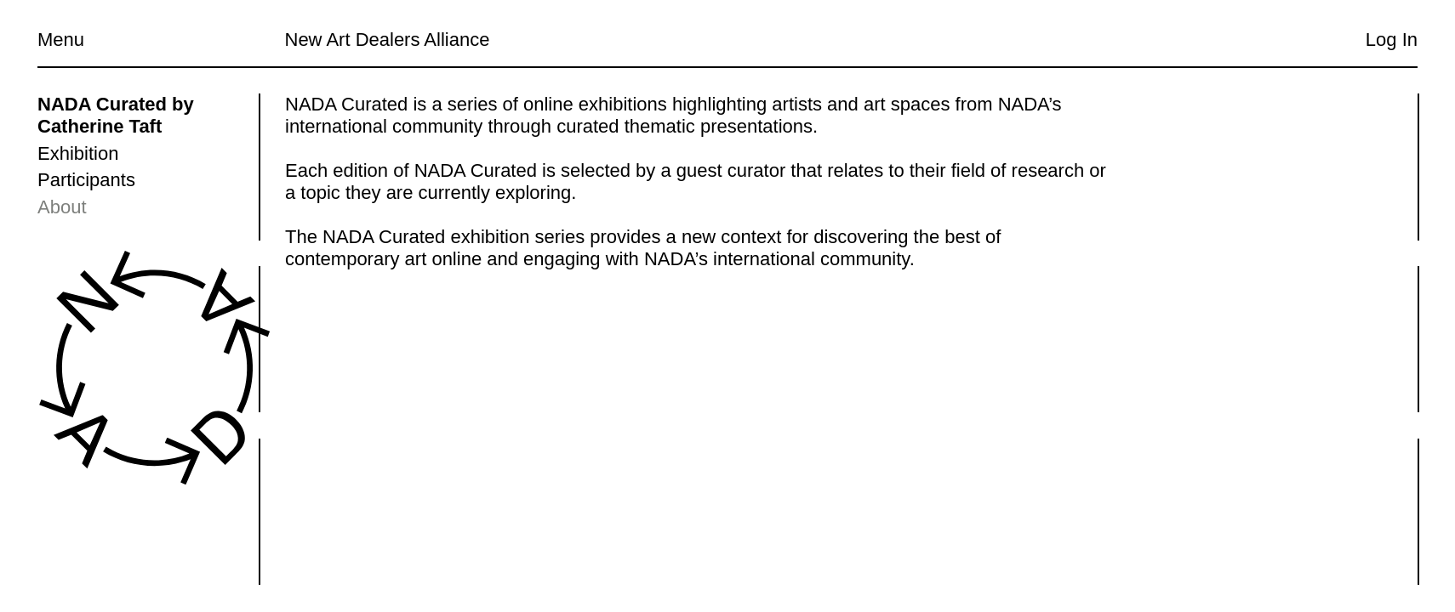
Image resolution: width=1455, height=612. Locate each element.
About (62, 207)
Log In (1392, 39)
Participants (86, 179)
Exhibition (77, 153)
